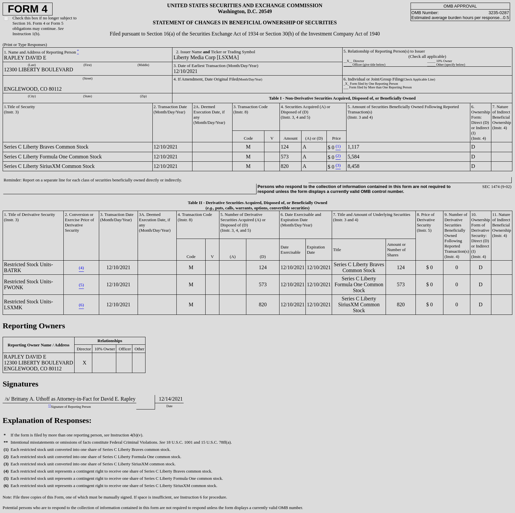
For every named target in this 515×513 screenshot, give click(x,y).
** (49, 405)
